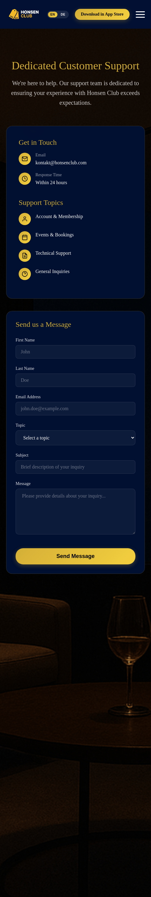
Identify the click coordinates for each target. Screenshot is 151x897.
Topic (20, 425)
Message (23, 483)
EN (52, 14)
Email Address (28, 397)
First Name (25, 340)
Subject (22, 455)
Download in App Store (102, 14)
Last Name (25, 368)
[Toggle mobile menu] (140, 14)
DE (63, 14)
